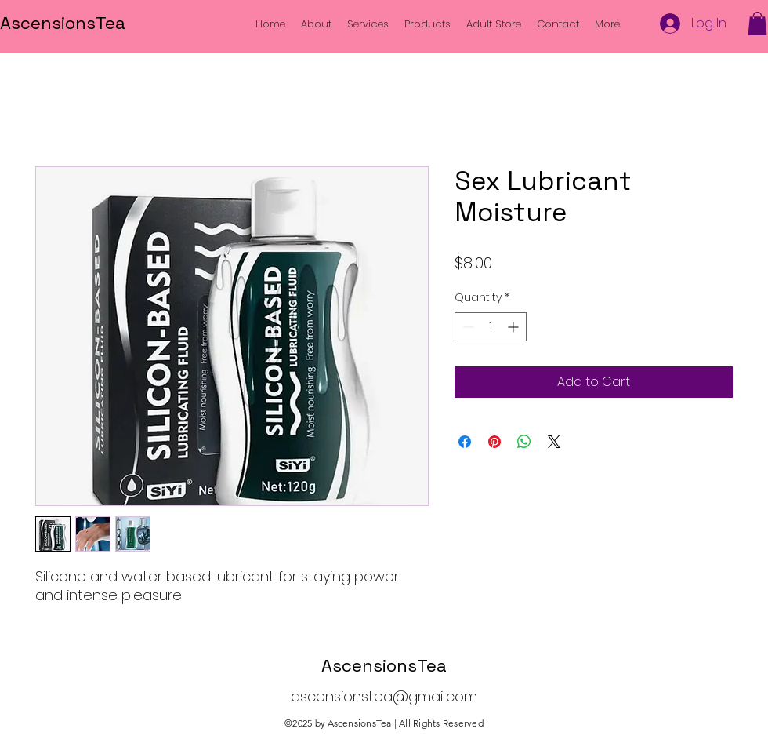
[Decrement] (466, 327)
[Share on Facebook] (464, 441)
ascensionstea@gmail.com (384, 696)
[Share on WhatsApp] (524, 441)
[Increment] (514, 327)
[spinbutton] (490, 327)
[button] (757, 23)
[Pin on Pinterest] (494, 441)
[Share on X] (554, 441)
